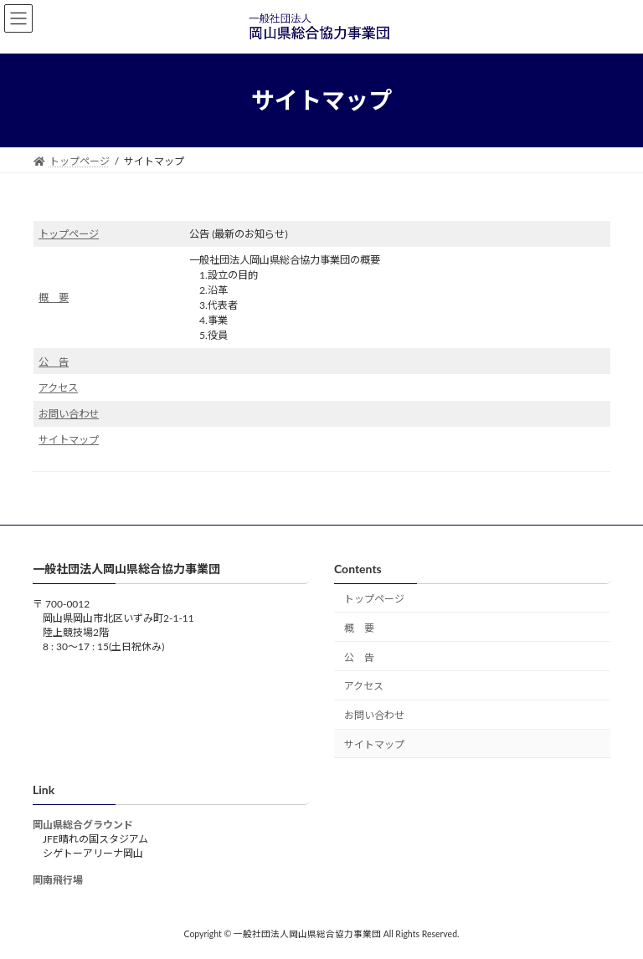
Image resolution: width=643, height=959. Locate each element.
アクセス (58, 388)
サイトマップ (69, 439)
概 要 (54, 297)
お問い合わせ (69, 414)
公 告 (54, 362)
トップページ (69, 234)
